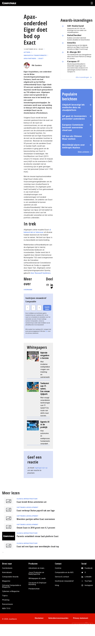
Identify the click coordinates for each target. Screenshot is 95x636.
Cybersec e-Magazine (10, 591)
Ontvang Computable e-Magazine (11, 586)
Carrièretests (7, 568)
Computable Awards (10, 577)
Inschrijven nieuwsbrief (64, 581)
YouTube (88, 581)
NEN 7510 (6, 608)
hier (46, 331)
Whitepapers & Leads (37, 578)
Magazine (6, 581)
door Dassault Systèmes (41, 273)
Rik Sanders (37, 65)
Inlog (57, 585)
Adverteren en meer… (37, 568)
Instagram (89, 585)
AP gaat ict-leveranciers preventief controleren (74, 117)
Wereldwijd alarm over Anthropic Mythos (73, 146)
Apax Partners (30, 58)
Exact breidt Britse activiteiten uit (31, 501)
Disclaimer (39, 618)
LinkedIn (88, 577)
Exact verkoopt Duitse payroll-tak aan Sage (36, 510)
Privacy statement (80, 618)
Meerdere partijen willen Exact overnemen (36, 519)
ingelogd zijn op (40, 468)
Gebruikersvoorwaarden (58, 618)
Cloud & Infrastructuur (27, 499)
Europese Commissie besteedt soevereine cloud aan (72, 127)
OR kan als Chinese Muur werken (72, 137)
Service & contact (62, 577)
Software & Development (27, 507)
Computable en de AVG (64, 572)
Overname (28, 289)
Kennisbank (7, 572)
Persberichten (34, 589)
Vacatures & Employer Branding (37, 583)
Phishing (5, 600)
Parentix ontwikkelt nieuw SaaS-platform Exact (37, 536)
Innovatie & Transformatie (35, 55)
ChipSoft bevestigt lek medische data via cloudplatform (73, 107)
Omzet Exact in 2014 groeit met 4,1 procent (36, 527)
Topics (5, 596)
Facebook (89, 568)
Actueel (27, 52)
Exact (41, 58)
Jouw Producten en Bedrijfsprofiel (36, 573)
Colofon (58, 568)
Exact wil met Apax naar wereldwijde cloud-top (38, 546)
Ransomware (7, 604)
